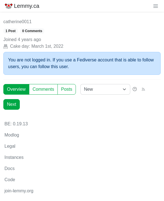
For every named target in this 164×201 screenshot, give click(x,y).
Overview (16, 89)
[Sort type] (105, 89)
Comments (43, 89)
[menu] (156, 6)
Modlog (11, 135)
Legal (9, 146)
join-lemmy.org (18, 190)
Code (9, 179)
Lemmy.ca (21, 5)
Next (11, 104)
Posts (66, 89)
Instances (13, 157)
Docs (9, 168)
